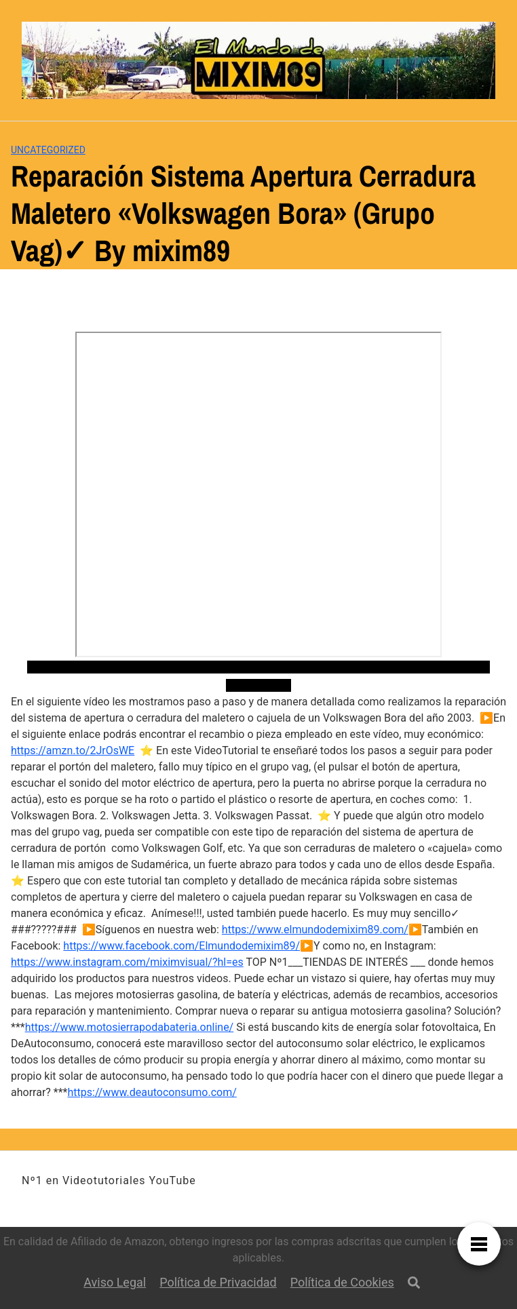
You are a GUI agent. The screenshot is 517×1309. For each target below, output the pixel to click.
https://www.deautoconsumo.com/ (152, 1092)
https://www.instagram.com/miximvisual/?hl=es (127, 962)
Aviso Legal (114, 1282)
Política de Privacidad (218, 1282)
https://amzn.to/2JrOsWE (72, 750)
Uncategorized (48, 149)
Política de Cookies (342, 1282)
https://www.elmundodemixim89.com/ (315, 929)
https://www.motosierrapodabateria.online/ (129, 1027)
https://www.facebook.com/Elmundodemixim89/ (181, 945)
